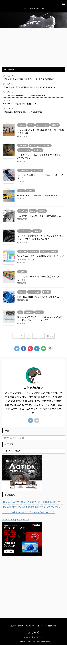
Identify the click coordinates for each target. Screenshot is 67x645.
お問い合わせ (17, 625)
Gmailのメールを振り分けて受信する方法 (20, 103)
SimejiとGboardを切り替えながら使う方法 (38, 296)
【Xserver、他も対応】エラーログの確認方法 (22, 111)
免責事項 (52, 625)
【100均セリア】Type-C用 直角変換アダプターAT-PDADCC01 (29, 87)
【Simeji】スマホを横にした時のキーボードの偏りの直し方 (28, 79)
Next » (50, 336)
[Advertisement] (33, 46)
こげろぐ (33, 632)
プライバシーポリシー (35, 625)
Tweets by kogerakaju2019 (15, 519)
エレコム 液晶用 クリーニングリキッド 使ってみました (26, 95)
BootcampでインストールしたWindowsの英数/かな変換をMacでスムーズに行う (40, 318)
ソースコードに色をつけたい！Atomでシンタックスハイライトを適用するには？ (40, 237)
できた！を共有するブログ (33, 637)
